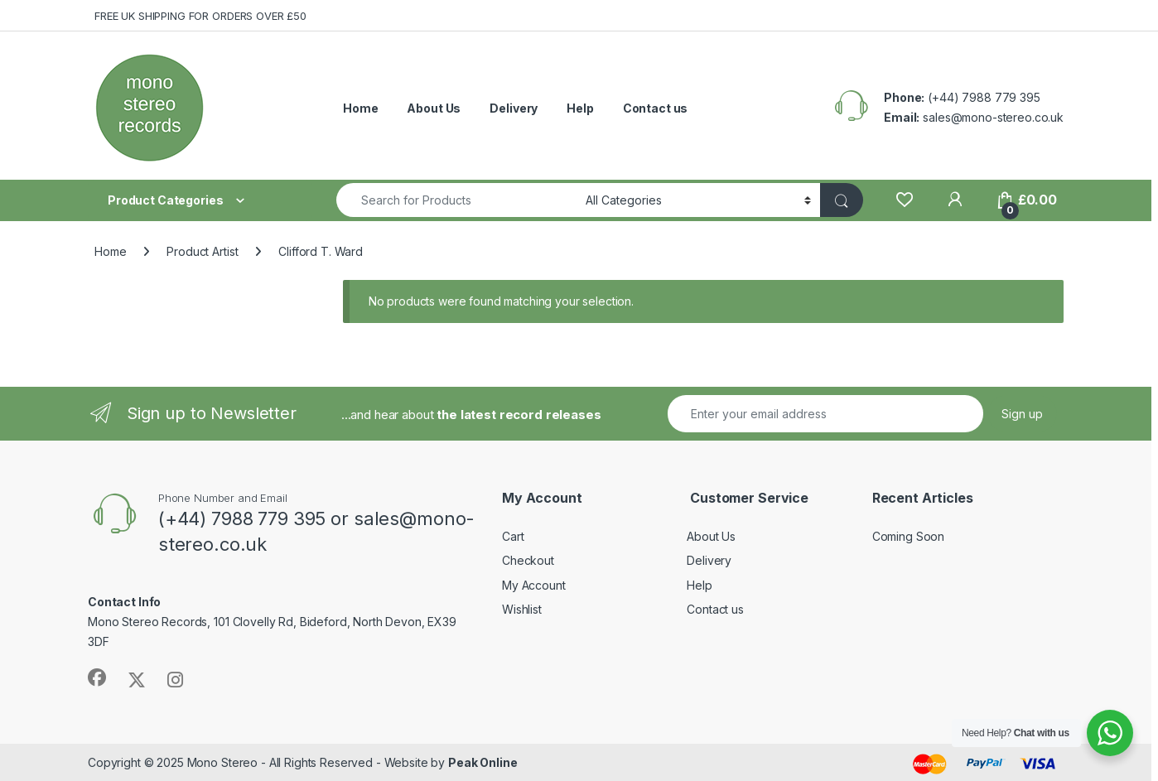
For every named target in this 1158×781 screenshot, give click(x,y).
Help (580, 108)
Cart (513, 536)
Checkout (528, 560)
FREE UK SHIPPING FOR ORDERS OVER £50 (200, 15)
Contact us (655, 108)
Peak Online (482, 762)
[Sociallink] (97, 677)
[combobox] (456, 200)
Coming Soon (908, 536)
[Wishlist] (904, 200)
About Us (434, 108)
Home (360, 108)
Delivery (514, 108)
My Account (534, 585)
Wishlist (522, 609)
